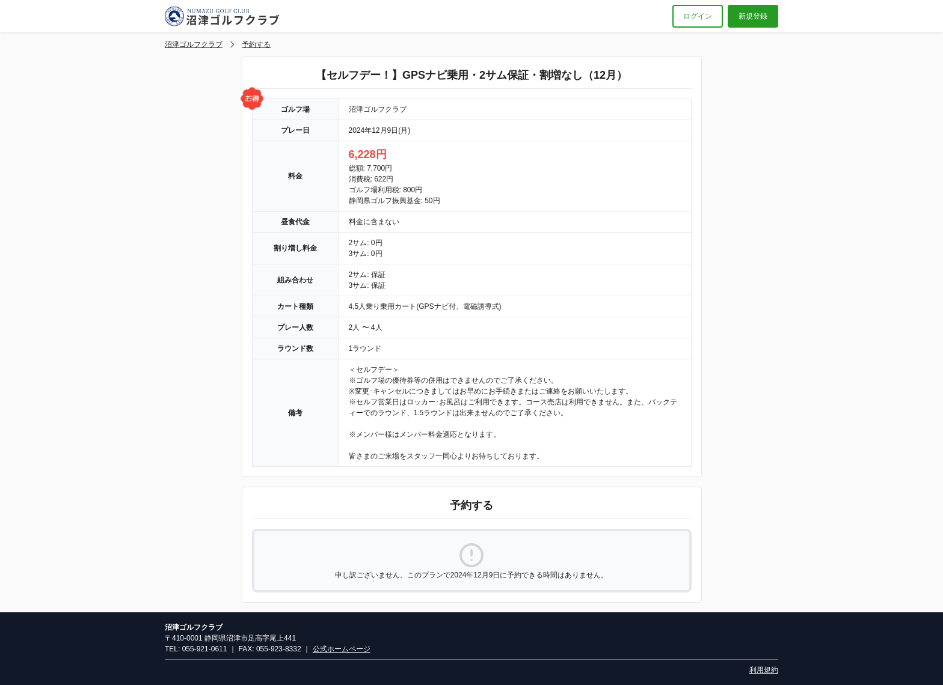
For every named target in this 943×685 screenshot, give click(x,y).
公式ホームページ (341, 649)
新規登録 (753, 16)
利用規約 (763, 670)
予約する (256, 44)
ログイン (697, 16)
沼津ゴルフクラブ (194, 44)
